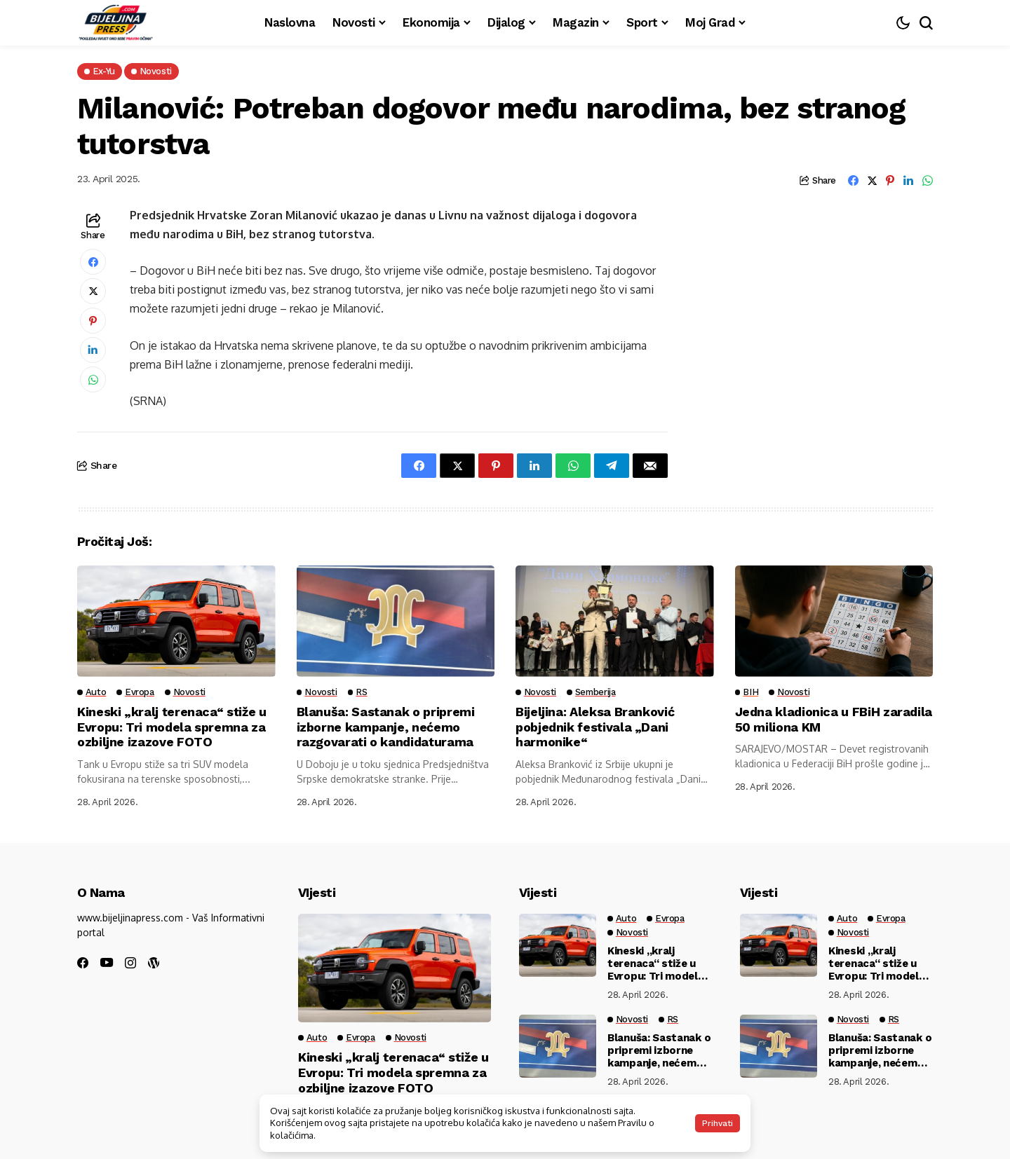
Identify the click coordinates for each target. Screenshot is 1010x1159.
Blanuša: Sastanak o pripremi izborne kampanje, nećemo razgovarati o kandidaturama (386, 726)
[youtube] (106, 963)
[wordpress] (153, 962)
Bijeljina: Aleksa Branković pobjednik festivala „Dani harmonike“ (595, 726)
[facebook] (82, 962)
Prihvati (717, 1123)
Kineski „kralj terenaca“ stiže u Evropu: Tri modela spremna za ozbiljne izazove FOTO (172, 726)
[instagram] (130, 962)
